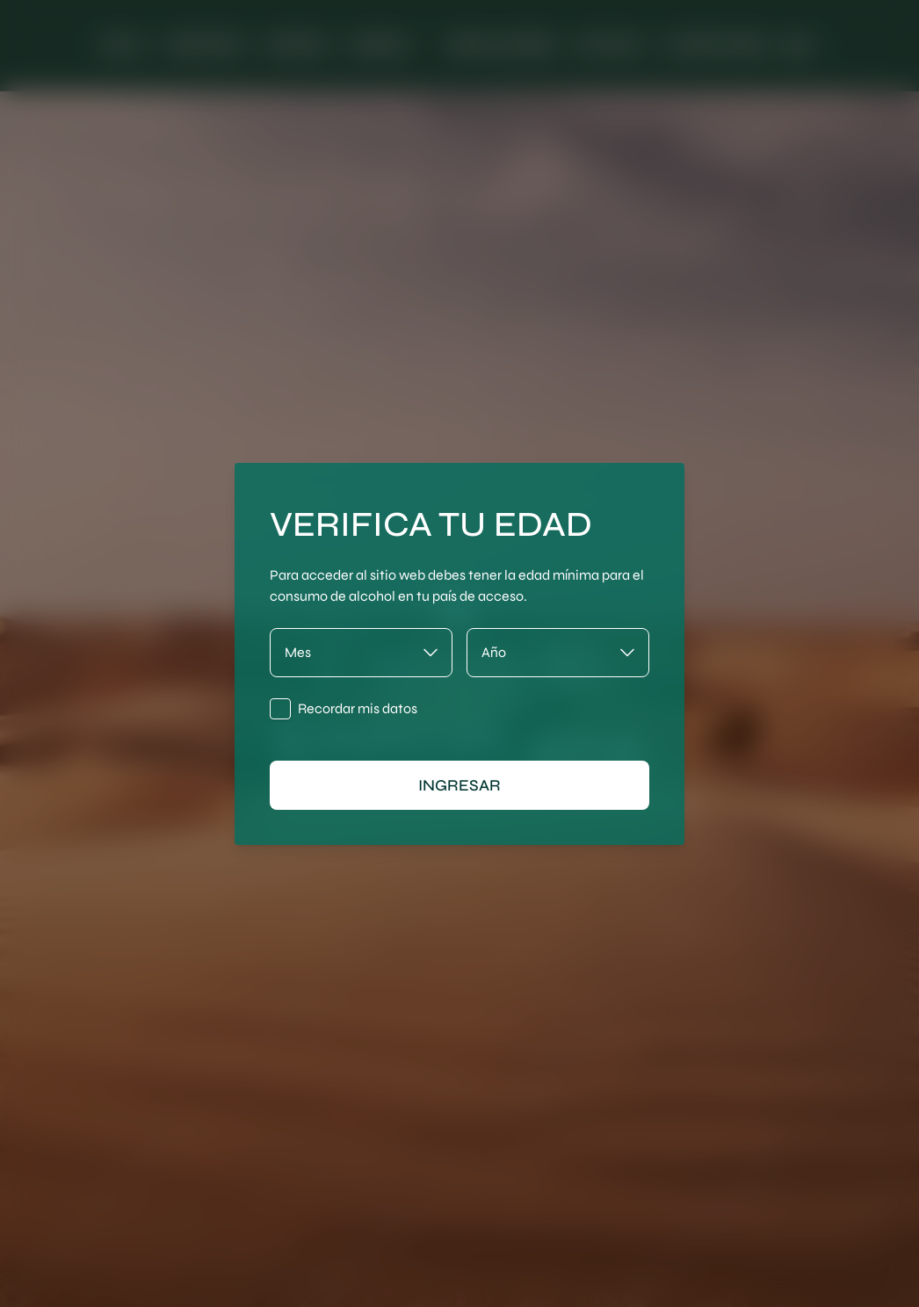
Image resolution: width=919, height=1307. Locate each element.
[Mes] (361, 652)
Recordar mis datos (357, 708)
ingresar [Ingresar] (459, 785)
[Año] (558, 652)
